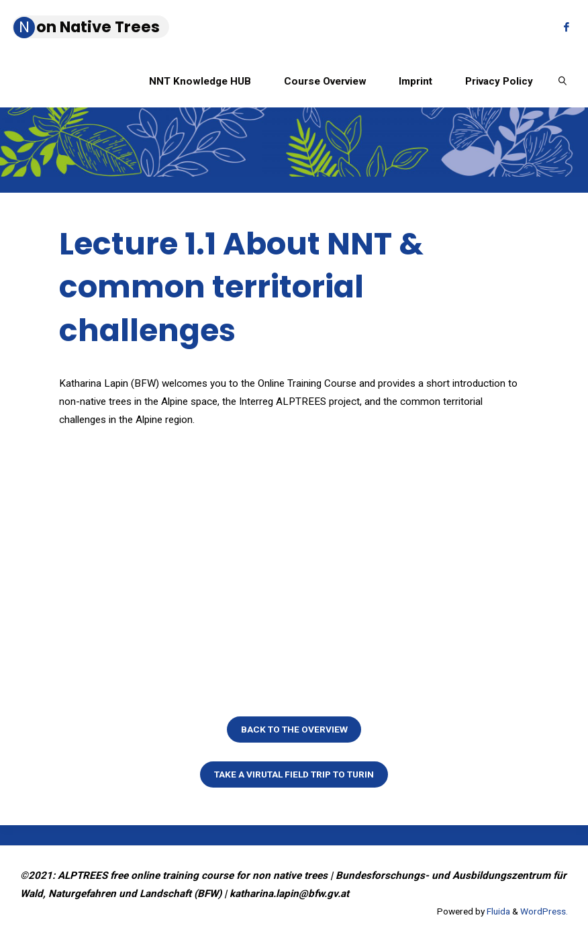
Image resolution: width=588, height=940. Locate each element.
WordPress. (544, 911)
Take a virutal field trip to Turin (294, 774)
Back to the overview (294, 729)
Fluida (497, 911)
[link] (562, 80)
